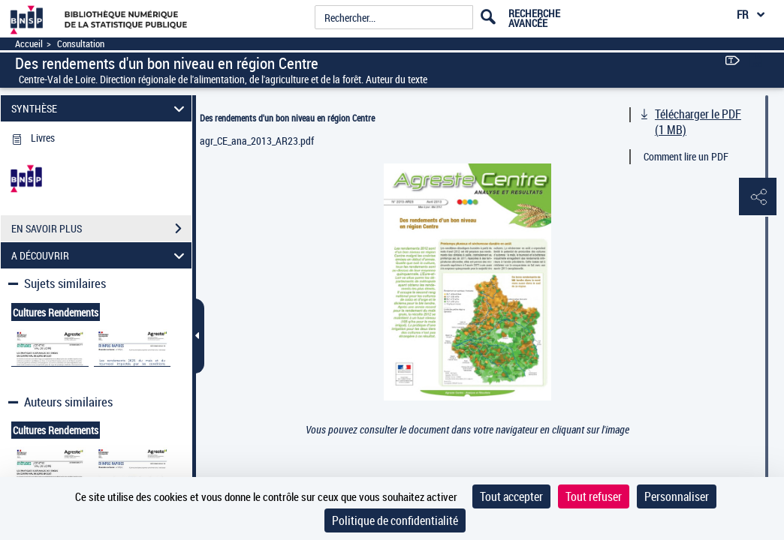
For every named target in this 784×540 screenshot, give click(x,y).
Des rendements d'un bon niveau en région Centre (287, 118)
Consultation (80, 44)
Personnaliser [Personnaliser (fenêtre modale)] (676, 496)
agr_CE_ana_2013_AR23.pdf (257, 141)
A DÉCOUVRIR (100, 255)
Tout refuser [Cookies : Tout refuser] (593, 496)
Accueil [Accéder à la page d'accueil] (29, 44)
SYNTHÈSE (100, 108)
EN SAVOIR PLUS (101, 228)
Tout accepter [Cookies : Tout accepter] (511, 496)
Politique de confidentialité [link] (395, 520)
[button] (757, 197)
